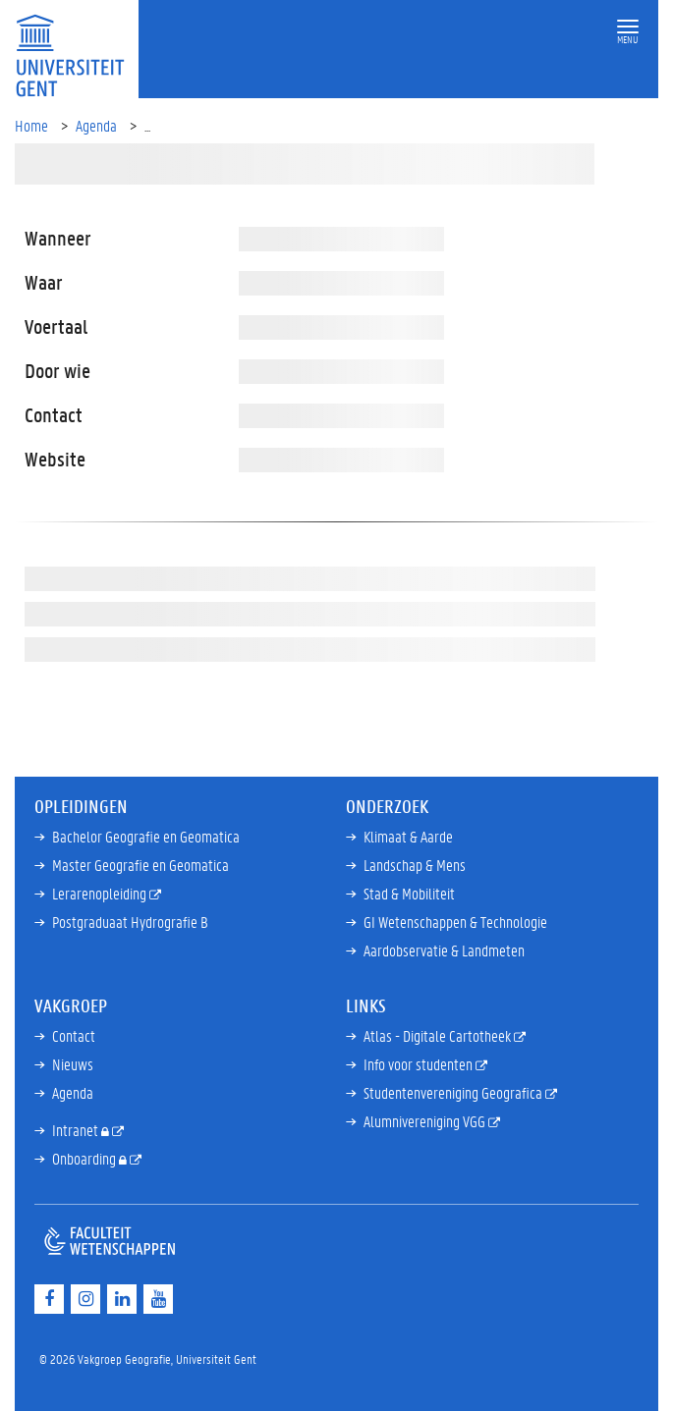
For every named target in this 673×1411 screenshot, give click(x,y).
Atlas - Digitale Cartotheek (439, 1035)
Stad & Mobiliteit (409, 893)
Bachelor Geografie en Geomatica (146, 836)
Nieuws (72, 1064)
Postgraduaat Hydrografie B (130, 921)
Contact (73, 1035)
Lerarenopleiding (100, 893)
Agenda (96, 125)
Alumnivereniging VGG (426, 1121)
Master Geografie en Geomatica (140, 864)
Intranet (76, 1129)
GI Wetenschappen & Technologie (455, 921)
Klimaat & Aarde (408, 836)
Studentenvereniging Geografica (454, 1092)
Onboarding (85, 1158)
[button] (627, 27)
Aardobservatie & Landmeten (444, 950)
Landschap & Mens (415, 864)
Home (31, 125)
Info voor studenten (420, 1064)
